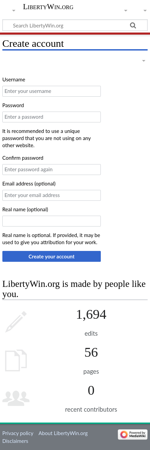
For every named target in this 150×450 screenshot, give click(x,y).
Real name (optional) (25, 209)
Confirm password (22, 158)
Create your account (52, 256)
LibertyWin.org (48, 7)
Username (13, 79)
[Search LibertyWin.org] (75, 25)
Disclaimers (15, 441)
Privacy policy (17, 433)
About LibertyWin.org (63, 433)
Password (13, 105)
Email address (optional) (29, 183)
